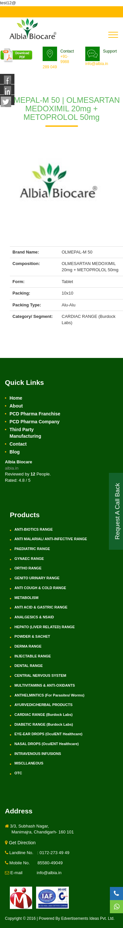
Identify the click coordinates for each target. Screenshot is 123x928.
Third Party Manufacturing (25, 433)
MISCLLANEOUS (28, 763)
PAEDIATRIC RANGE (32, 549)
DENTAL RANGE (28, 666)
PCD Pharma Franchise (35, 413)
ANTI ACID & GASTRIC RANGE (41, 607)
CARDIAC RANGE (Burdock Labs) (43, 715)
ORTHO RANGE (28, 568)
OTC (18, 773)
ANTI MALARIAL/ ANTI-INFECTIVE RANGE (50, 539)
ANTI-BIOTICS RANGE (33, 529)
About (16, 406)
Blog (15, 451)
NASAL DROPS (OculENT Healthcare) (46, 744)
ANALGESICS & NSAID (34, 617)
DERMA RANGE (28, 646)
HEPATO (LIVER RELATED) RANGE (44, 627)
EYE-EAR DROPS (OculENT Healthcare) (48, 734)
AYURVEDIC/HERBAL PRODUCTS (43, 705)
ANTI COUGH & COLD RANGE (40, 588)
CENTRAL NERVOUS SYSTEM (40, 675)
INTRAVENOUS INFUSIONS (37, 754)
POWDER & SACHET (32, 636)
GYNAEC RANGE (29, 559)
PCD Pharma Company (34, 421)
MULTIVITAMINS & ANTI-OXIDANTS (44, 685)
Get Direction (20, 842)
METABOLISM (26, 598)
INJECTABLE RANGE (32, 656)
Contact (18, 444)
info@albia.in (96, 63)
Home (16, 398)
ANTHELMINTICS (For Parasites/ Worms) (49, 695)
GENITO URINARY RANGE (36, 578)
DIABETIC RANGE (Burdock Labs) (43, 724)
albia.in (11, 468)
